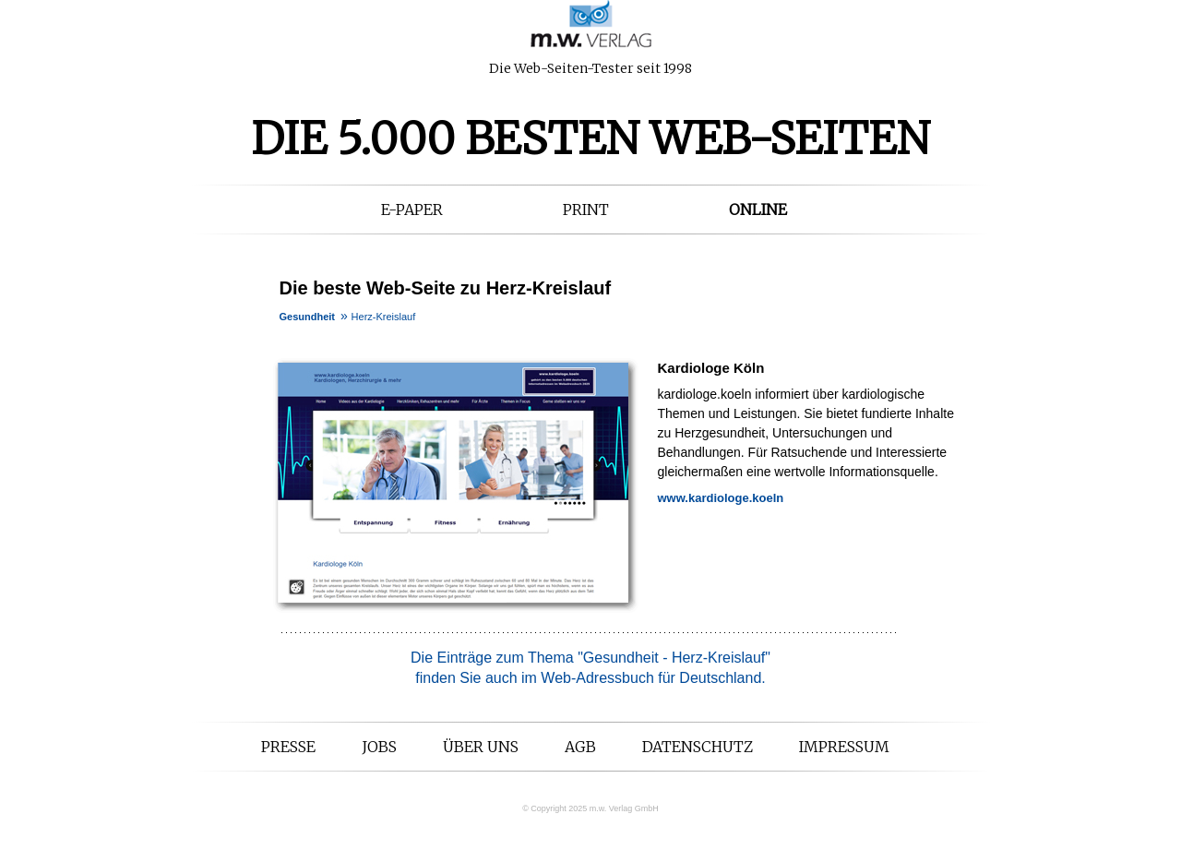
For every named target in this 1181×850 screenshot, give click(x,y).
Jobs (379, 746)
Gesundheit (308, 316)
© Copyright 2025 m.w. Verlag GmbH (590, 808)
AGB (580, 746)
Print (586, 209)
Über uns (481, 746)
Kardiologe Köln (711, 368)
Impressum (844, 746)
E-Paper (412, 209)
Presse (288, 746)
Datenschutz (697, 746)
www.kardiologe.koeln (721, 498)
